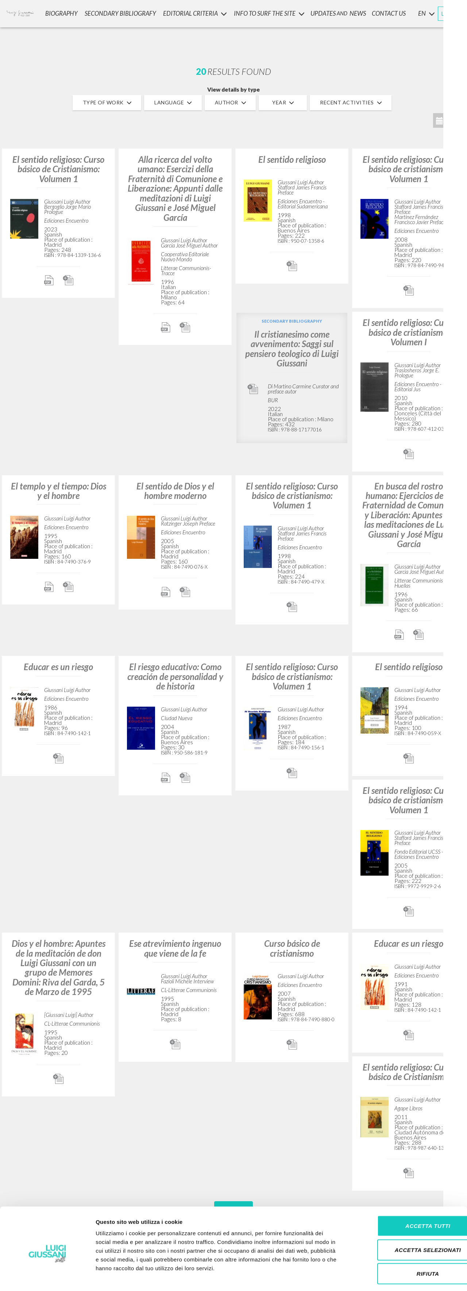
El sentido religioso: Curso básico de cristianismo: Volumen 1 (409, 169)
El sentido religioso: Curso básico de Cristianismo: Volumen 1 (58, 169)
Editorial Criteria (196, 13)
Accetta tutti (405, 1195)
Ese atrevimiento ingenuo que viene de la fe (175, 948)
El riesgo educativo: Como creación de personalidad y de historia (175, 676)
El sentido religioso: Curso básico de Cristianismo (409, 1072)
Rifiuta (406, 1243)
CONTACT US (389, 13)
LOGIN (449, 12)
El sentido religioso (292, 159)
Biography (63, 13)
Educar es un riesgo (58, 666)
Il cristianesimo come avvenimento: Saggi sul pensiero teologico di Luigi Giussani (292, 348)
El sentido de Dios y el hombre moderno (175, 491)
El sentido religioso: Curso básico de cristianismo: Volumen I (409, 332)
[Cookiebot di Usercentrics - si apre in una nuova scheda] (47, 1276)
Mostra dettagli (384, 1276)
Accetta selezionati (406, 1219)
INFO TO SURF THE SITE (269, 13)
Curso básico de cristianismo (292, 948)
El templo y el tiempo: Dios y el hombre (58, 491)
